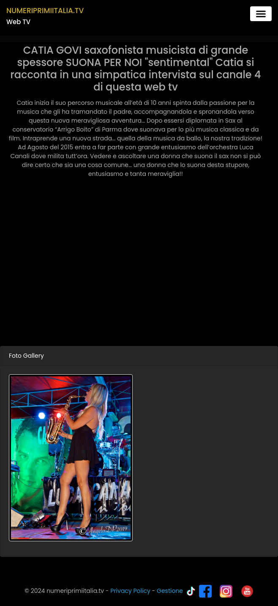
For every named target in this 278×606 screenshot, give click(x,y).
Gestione (170, 591)
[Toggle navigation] (261, 13)
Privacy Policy (130, 591)
